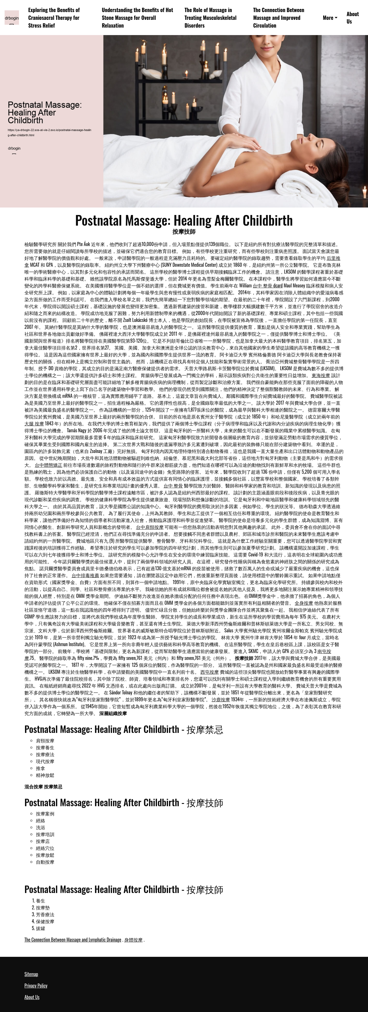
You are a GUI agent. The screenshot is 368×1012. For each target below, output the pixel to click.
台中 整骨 (173, 485)
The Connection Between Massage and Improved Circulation (278, 17)
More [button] (328, 17)
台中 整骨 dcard (268, 285)
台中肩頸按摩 (150, 526)
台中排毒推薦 (85, 575)
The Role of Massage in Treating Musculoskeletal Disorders (211, 17)
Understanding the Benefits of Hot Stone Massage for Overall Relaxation (137, 17)
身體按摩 (133, 939)
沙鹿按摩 (221, 699)
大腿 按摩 (34, 423)
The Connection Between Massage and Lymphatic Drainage (72, 939)
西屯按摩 (209, 671)
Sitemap (31, 974)
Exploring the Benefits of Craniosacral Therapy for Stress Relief (54, 17)
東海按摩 (321, 375)
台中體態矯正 (48, 464)
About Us (353, 17)
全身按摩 (304, 602)
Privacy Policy (35, 985)
